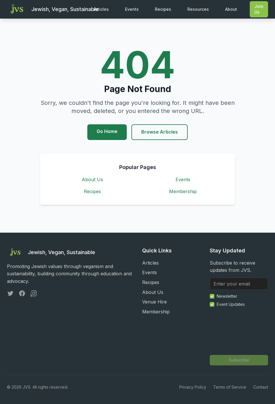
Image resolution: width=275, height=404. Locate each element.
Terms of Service (229, 387)
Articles (101, 9)
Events (132, 9)
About (231, 9)
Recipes (163, 9)
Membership (183, 191)
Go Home (107, 131)
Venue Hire (154, 302)
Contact (260, 387)
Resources (198, 9)
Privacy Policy (192, 387)
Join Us (258, 9)
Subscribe (239, 360)
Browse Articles (159, 132)
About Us (92, 179)
